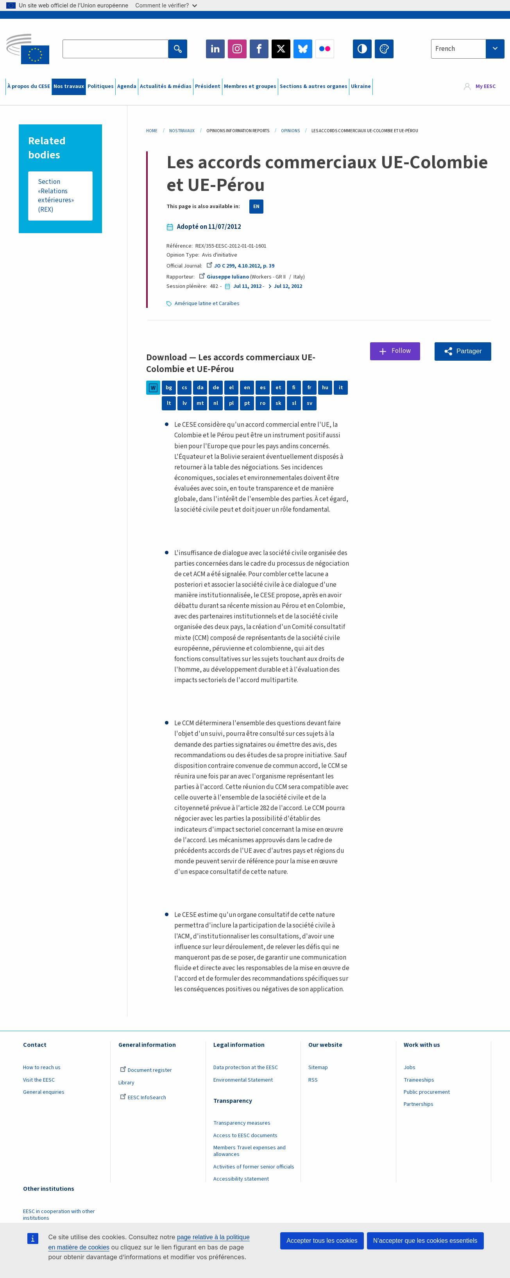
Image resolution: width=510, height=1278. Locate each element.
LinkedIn (215, 49)
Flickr (324, 49)
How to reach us (42, 1067)
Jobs (409, 1067)
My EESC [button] (486, 87)
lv (185, 403)
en (247, 388)
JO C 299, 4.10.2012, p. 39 (240, 266)
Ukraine (361, 86)
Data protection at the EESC (245, 1067)
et (278, 388)
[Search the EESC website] (115, 49)
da (200, 388)
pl (231, 403)
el (231, 388)
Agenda (126, 86)
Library (126, 1083)
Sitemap (318, 1067)
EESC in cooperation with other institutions (59, 1215)
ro (262, 403)
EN (256, 206)
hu (325, 388)
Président (207, 86)
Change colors (384, 49)
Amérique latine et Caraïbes (207, 303)
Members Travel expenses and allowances (249, 1151)
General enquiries (43, 1092)
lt (169, 403)
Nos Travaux (182, 131)
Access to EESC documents (245, 1136)
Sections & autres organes (313, 86)
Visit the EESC (39, 1080)
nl (215, 403)
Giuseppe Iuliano (224, 277)
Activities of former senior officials (253, 1167)
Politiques (101, 86)
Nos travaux (69, 86)
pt (247, 403)
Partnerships (418, 1104)
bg (169, 388)
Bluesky (302, 49)
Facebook (259, 49)
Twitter (281, 49)
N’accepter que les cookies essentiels (425, 1240)
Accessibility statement (241, 1179)
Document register (146, 1070)
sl (294, 403)
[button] (463, 351)
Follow (401, 351)
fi (293, 388)
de (216, 388)
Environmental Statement (243, 1080)
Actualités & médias (165, 86)
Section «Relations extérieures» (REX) (56, 195)
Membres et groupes (250, 86)
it (341, 388)
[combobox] (468, 49)
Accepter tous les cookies (321, 1240)
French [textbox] (445, 49)
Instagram (237, 49)
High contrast (362, 49)
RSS (313, 1080)
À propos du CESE (28, 86)
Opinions (290, 131)
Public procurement (427, 1092)
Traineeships (419, 1080)
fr (309, 388)
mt (200, 403)
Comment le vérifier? (166, 5)
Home (151, 131)
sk (278, 403)
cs (184, 388)
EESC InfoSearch (143, 1098)
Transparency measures (241, 1123)
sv (309, 403)
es (263, 388)
